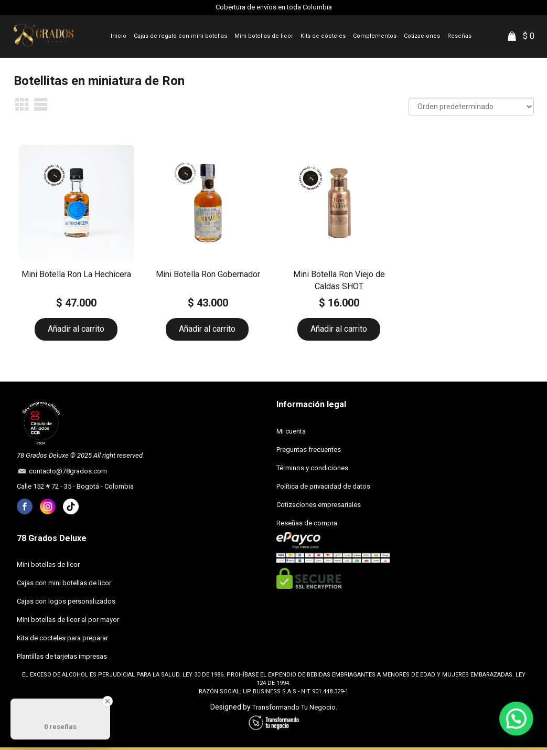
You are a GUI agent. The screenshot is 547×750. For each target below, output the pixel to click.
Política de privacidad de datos (323, 486)
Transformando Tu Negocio (294, 707)
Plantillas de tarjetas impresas (62, 656)
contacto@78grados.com (66, 471)
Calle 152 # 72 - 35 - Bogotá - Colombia (75, 486)
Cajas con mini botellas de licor (64, 583)
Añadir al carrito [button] (76, 329)
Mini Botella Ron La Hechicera (76, 274)
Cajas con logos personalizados (66, 601)
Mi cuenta (291, 431)
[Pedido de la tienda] (471, 106)
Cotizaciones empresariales (318, 505)
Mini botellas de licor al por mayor (68, 620)
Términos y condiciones (312, 468)
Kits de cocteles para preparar (62, 638)
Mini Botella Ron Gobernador (208, 274)
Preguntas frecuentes (308, 449)
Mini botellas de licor (48, 564)
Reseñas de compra (306, 523)
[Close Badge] (107, 701)
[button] (518, 722)
